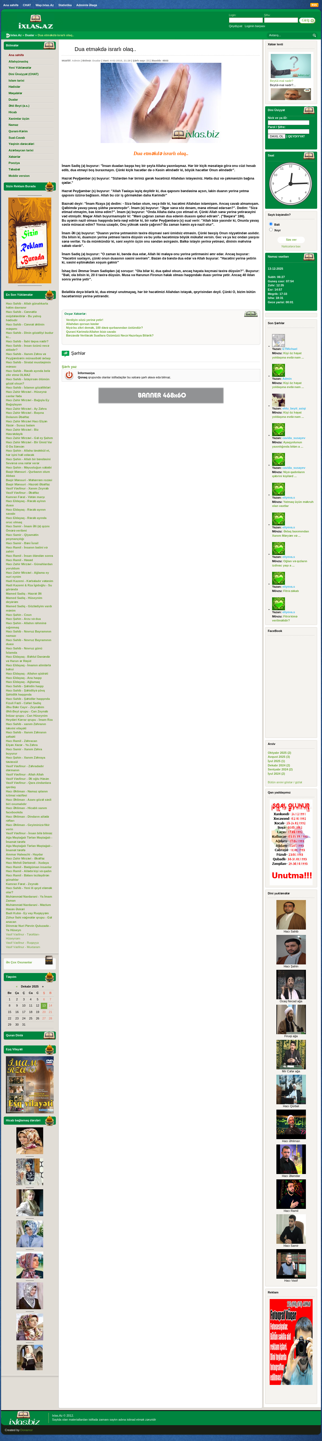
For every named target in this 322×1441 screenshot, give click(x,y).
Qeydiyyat (235, 26)
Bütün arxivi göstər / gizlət (285, 782)
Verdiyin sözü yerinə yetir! (84, 319)
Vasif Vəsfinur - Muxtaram (23, 947)
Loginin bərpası (255, 26)
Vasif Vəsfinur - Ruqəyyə (22, 942)
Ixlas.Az (57, 1415)
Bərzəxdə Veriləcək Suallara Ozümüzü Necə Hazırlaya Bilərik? (109, 335)
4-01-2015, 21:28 (120, 60)
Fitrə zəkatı (291, 591)
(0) (148, 60)
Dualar (96, 60)
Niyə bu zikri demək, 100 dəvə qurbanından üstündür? (104, 327)
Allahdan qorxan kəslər (82, 323)
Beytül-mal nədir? (281, 80)
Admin (76, 60)
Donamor (26, 1430)
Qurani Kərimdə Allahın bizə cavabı (91, 331)
